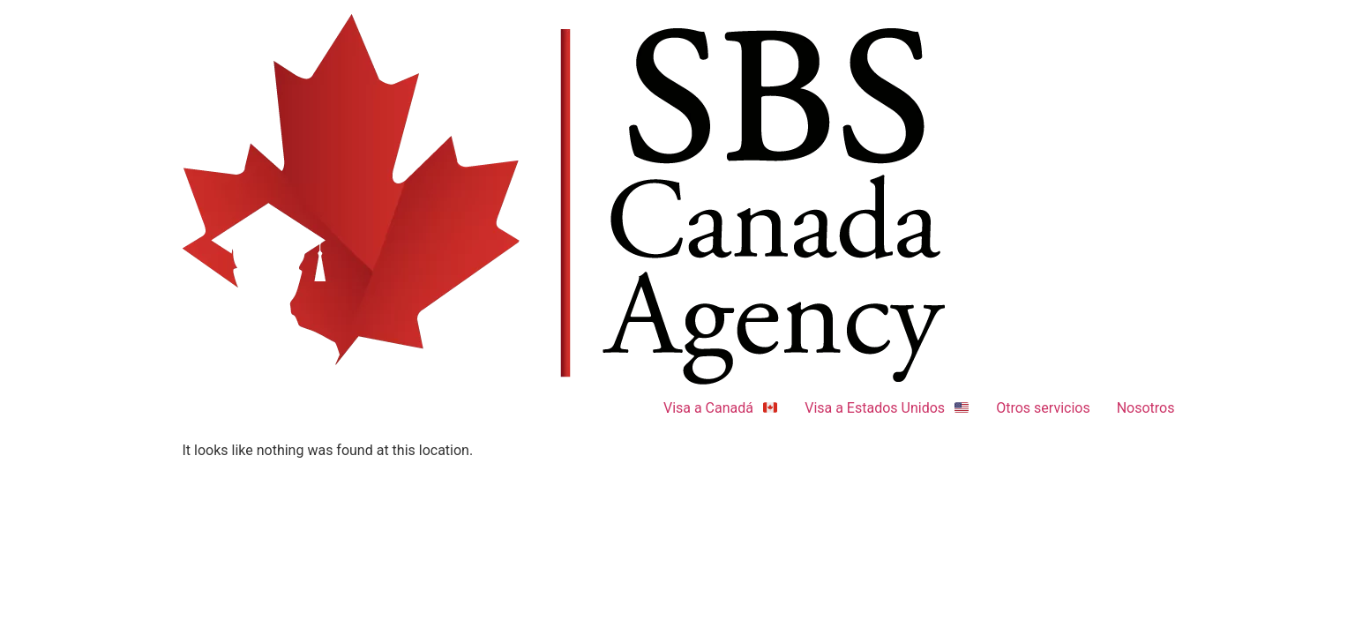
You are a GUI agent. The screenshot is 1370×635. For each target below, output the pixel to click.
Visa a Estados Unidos (887, 408)
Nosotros (1146, 408)
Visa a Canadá (720, 408)
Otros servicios (1042, 408)
